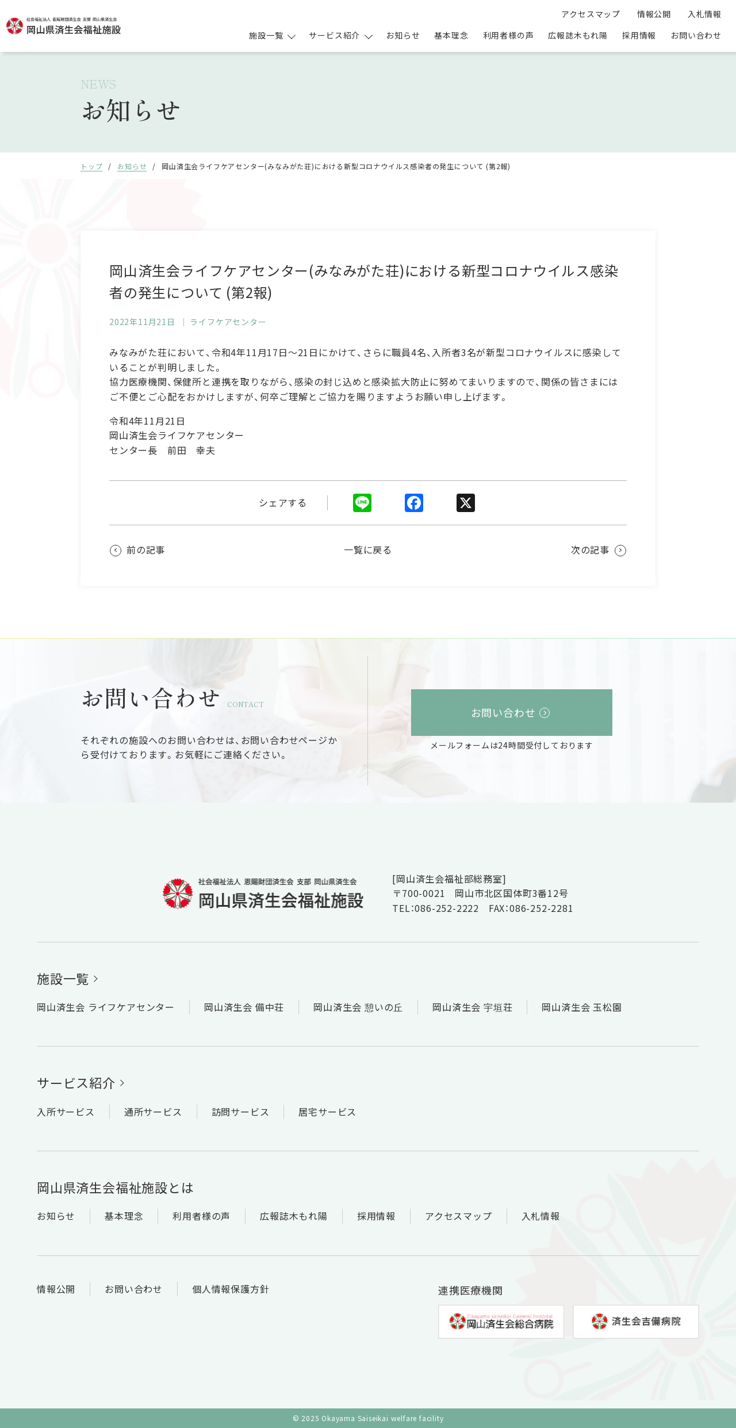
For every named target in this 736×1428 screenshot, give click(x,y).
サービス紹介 (76, 1082)
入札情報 (705, 14)
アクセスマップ (590, 14)
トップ (91, 166)
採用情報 (639, 35)
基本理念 (451, 35)
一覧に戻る (368, 549)
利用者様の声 (508, 35)
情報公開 (654, 14)
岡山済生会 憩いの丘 (358, 1007)
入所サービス (66, 1111)
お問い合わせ (696, 35)
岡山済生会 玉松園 (582, 1007)
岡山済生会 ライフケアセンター (106, 1007)
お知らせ (403, 35)
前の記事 (145, 549)
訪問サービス (241, 1111)
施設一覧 (63, 978)
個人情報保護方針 (230, 1289)
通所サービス (153, 1111)
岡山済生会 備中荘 (244, 1007)
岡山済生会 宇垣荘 (472, 1007)
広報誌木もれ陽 (578, 35)
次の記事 (590, 549)
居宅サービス (327, 1111)
